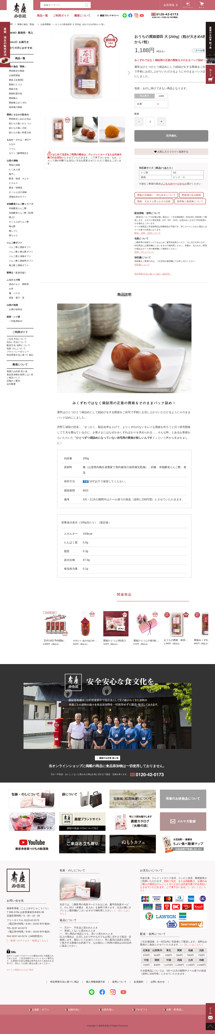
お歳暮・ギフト (40, 1009)
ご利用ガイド (61, 15)
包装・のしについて (144, 252)
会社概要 (11, 384)
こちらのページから (173, 184)
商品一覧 (42, 15)
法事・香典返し (175, 1009)
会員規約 (138, 981)
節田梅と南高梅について (190, 201)
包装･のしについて (16, 348)
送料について (119, 981)
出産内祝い (107, 1009)
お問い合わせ (157, 981)
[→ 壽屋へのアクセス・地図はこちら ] (27, 940)
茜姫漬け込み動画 (191, 195)
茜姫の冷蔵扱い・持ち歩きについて (156, 195)
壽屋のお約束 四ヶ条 (17, 371)
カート (202, 7)
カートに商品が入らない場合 (20, 970)
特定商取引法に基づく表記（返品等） (152, 274)
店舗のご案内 (13, 381)
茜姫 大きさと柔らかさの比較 (154, 201)
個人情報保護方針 (95, 981)
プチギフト (141, 1009)
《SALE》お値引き (18, 42)
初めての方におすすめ (19, 47)
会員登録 (168, 5)
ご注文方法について (17, 339)
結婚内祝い (74, 1009)
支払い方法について (17, 342)
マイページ (188, 7)
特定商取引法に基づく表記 (20, 355)
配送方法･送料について (18, 345)
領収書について (142, 264)
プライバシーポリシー (18, 351)
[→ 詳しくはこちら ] (192, 944)
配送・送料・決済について (147, 233)
